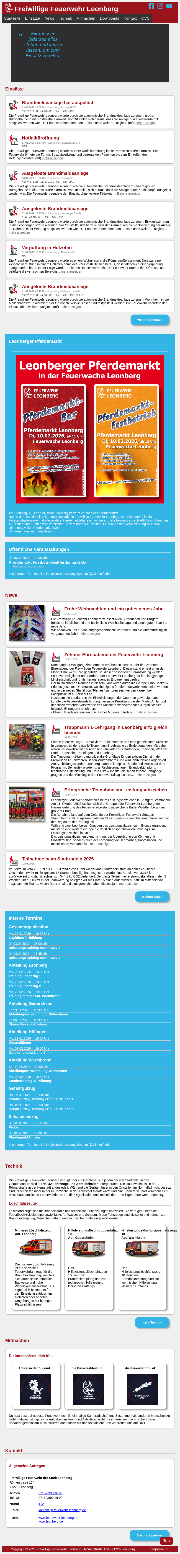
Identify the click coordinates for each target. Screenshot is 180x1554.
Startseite (12, 18)
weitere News (152, 896)
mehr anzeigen (145, 123)
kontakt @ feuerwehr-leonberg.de (62, 1510)
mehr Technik (152, 1322)
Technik (65, 18)
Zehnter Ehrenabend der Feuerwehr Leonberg (113, 654)
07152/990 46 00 (50, 1493)
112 (41, 1504)
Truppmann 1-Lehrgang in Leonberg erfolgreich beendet (115, 730)
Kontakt (130, 18)
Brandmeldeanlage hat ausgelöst (57, 102)
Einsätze (32, 18)
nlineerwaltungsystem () (74, 574)
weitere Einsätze (149, 320)
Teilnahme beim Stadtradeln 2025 (58, 858)
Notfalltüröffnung (40, 137)
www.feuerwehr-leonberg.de (58, 1518)
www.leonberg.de (51, 1521)
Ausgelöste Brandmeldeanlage (55, 173)
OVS (145, 18)
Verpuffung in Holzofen (47, 247)
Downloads (109, 18)
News (49, 18)
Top (166, 1541)
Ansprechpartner (149, 1535)
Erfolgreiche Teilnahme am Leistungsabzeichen (115, 789)
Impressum (160, 1549)
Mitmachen (85, 18)
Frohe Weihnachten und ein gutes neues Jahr (113, 608)
